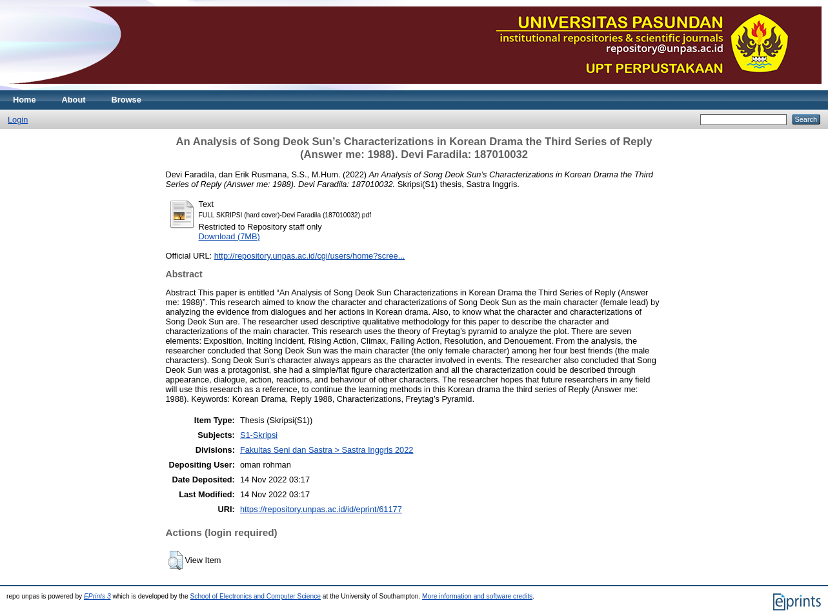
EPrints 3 (97, 596)
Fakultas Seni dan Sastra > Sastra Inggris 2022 (327, 450)
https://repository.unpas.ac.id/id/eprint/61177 (321, 509)
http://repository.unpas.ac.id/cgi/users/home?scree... (309, 256)
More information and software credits (477, 596)
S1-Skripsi (259, 435)
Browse (126, 99)
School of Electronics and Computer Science (255, 596)
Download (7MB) (229, 236)
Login (18, 119)
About (74, 99)
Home (24, 99)
